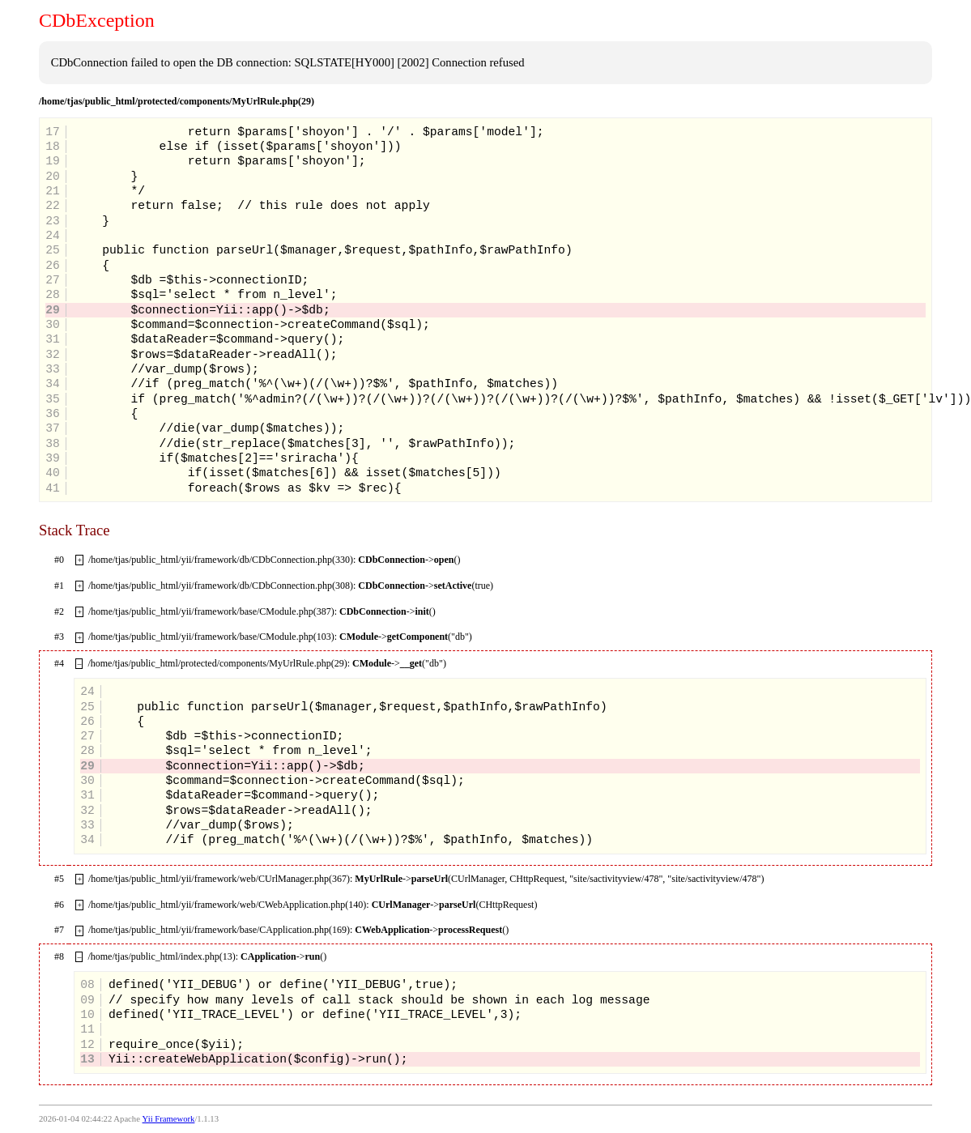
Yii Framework (169, 1118)
